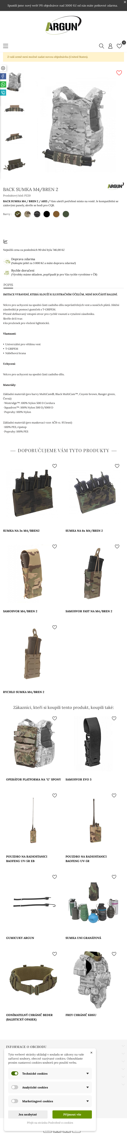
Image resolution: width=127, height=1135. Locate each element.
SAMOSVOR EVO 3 (78, 779)
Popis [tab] (8, 285)
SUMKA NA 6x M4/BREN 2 (84, 531)
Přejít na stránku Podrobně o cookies (50, 1122)
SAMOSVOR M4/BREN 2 (20, 611)
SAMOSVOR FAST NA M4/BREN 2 (89, 611)
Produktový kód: (13, 195)
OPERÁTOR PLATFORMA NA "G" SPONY (33, 779)
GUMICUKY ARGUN (20, 938)
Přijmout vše (72, 1114)
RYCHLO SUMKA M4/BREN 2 (23, 692)
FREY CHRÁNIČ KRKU (81, 1015)
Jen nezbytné (28, 1114)
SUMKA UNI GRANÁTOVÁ (83, 938)
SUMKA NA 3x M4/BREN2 (21, 531)
